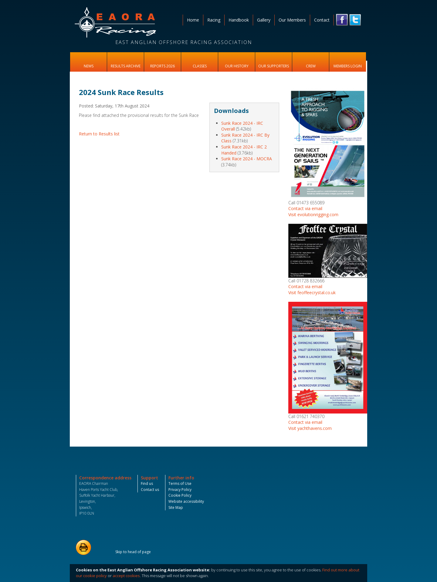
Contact (322, 20)
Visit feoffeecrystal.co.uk (312, 292)
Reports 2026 (162, 66)
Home (193, 20)
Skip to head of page (133, 551)
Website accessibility (186, 501)
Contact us (150, 489)
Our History (237, 66)
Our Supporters (273, 66)
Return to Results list (99, 134)
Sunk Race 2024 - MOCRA (246, 159)
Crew (311, 66)
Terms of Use (179, 483)
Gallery (263, 20)
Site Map (175, 507)
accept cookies (126, 575)
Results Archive (126, 66)
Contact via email (305, 208)
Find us (147, 483)
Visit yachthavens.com (310, 428)
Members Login (348, 66)
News (88, 66)
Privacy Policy (179, 489)
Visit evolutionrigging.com (313, 214)
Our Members (292, 20)
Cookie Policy (179, 495)
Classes (200, 66)
